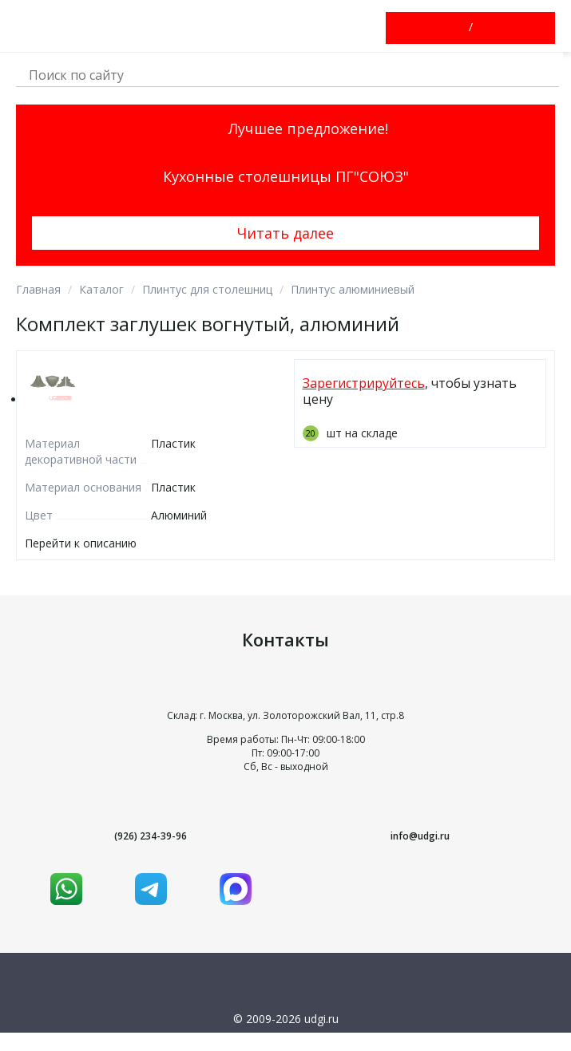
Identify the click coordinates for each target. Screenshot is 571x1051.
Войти (457, 28)
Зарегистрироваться (485, 28)
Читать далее (285, 233)
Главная (38, 289)
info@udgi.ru (420, 836)
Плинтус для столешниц (207, 289)
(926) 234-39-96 (150, 836)
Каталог (101, 289)
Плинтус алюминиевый (352, 289)
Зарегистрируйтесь (364, 383)
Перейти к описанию (81, 543)
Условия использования (285, 1040)
